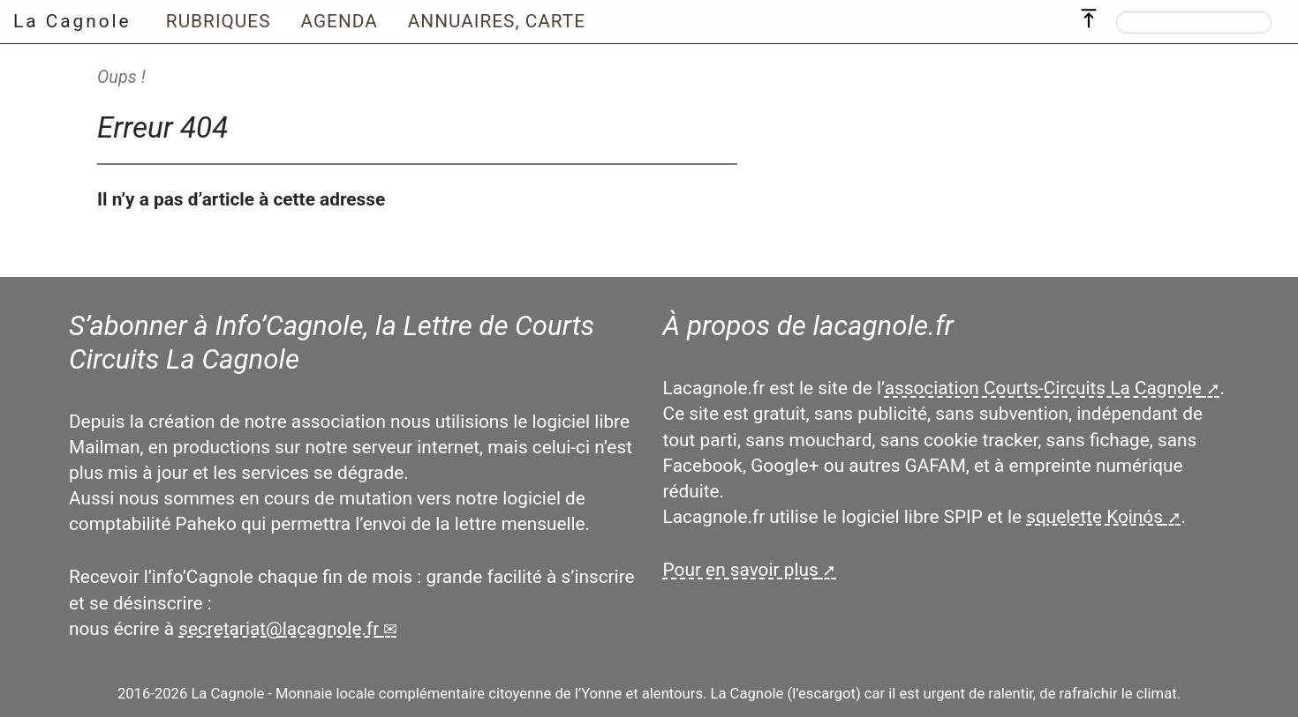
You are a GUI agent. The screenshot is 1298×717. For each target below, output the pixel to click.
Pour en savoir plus (741, 569)
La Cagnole (72, 21)
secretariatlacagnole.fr (278, 628)
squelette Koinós (1094, 516)
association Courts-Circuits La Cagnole (1043, 388)
